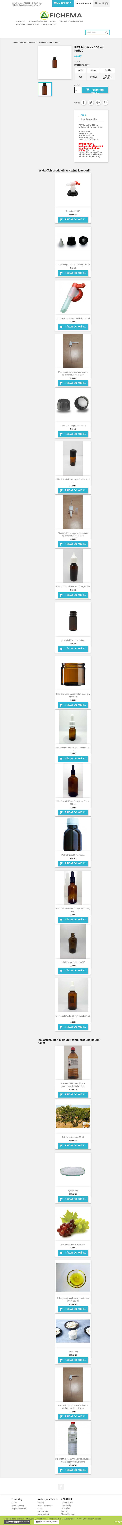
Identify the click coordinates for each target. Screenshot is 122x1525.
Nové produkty (18, 1506)
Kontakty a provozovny (27, 25)
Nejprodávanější (19, 1508)
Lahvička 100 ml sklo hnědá (73, 962)
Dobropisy (65, 1508)
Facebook (61, 1487)
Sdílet (83, 102)
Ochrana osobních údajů (71, 21)
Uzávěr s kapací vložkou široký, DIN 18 (73, 265)
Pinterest (105, 102)
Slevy (14, 1503)
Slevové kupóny (68, 1514)
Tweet (91, 102)
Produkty (20, 21)
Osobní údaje (67, 1502)
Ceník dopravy (49, 25)
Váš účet (66, 1499)
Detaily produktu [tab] (89, 119)
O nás (52, 21)
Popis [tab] (83, 115)
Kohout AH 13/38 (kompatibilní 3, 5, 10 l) (73, 318)
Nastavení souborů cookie (17, 1522)
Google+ (98, 102)
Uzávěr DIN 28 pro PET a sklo (73, 426)
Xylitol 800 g (73, 1191)
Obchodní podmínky (38, 21)
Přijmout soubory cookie (47, 1522)
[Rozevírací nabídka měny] (66, 3)
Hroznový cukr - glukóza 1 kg (73, 1244)
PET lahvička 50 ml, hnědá (72, 855)
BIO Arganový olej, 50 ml (73, 1137)
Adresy (64, 1511)
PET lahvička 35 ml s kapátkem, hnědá (73, 587)
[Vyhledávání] (97, 32)
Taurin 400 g (73, 1352)
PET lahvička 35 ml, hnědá (72, 640)
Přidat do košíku (95, 90)
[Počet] (77, 90)
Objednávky (66, 1505)
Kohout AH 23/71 (73, 211)
